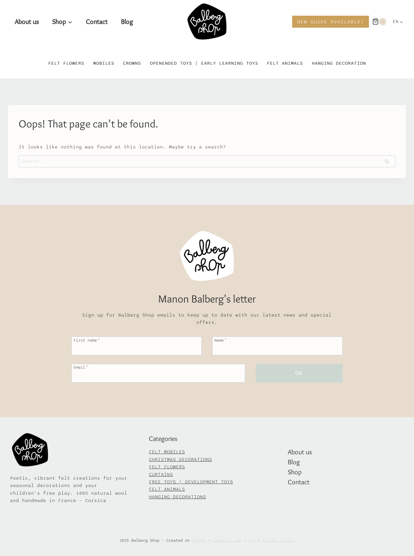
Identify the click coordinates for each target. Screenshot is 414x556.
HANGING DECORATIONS (177, 497)
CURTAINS (161, 474)
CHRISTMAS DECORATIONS (180, 459)
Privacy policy (278, 540)
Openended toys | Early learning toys (204, 63)
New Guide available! (330, 22)
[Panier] (379, 21)
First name (86, 340)
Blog (127, 22)
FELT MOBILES (167, 452)
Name (220, 340)
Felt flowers (66, 63)
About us (27, 22)
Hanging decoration (339, 63)
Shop (294, 472)
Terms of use (227, 540)
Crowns (132, 63)
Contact (97, 22)
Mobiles (103, 63)
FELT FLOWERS (167, 467)
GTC (251, 540)
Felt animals (285, 63)
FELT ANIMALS (167, 489)
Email (80, 367)
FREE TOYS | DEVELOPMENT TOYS (191, 482)
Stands (199, 540)
